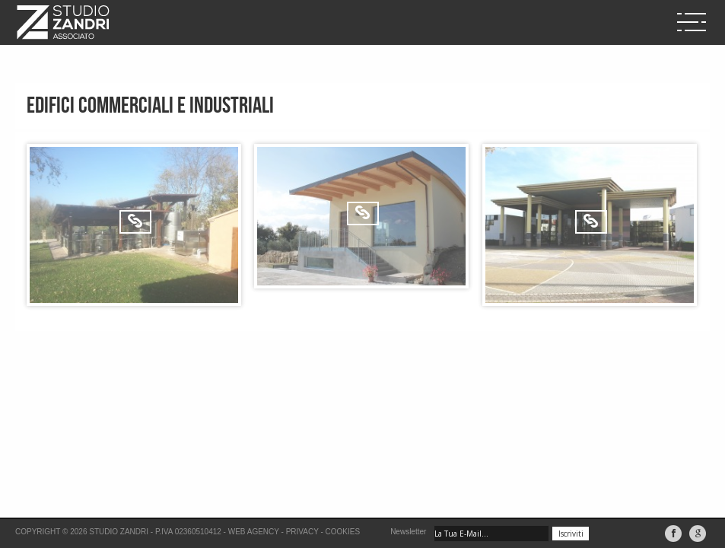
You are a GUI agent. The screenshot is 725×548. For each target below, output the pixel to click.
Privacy (302, 531)
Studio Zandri (118, 531)
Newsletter (408, 531)
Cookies (343, 531)
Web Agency (253, 531)
